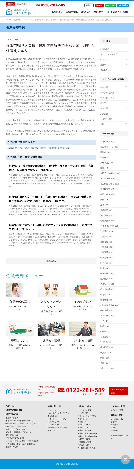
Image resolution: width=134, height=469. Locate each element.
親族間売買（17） (107, 189)
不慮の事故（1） (107, 142)
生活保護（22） (106, 242)
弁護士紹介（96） (107, 194)
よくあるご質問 (113, 12)
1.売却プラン (53, 416)
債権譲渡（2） (106, 210)
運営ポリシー (116, 422)
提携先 (113, 428)
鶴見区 (27, 148)
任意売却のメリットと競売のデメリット (21, 421)
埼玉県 (103, 103)
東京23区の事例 (85, 442)
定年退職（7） (106, 342)
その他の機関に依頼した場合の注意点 (20, 444)
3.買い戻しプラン (54, 422)
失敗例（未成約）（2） (110, 173)
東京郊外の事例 (85, 445)
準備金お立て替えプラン (15, 438)
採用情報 (114, 430)
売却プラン (34, 148)
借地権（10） (106, 295)
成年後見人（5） (107, 163)
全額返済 (43, 148)
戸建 (21, 148)
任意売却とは (57, 12)
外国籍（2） (105, 331)
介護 (67, 148)
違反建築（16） (106, 279)
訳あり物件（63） (107, 289)
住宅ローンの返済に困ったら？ (18, 429)
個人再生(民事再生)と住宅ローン (18, 432)
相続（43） (105, 168)
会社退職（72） (106, 337)
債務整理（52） (106, 258)
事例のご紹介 (85, 406)
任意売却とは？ (12, 418)
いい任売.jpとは (117, 419)
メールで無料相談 (117, 391)
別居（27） (105, 321)
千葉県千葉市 (105, 119)
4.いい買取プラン (54, 425)
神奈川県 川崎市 (107, 98)
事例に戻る (51, 261)
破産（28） (105, 268)
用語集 (125, 12)
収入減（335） (106, 353)
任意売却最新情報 (14, 410)
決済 (91, 110)
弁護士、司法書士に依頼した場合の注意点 (22, 441)
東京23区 (104, 108)
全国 (102, 124)
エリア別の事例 (85, 410)
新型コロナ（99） (107, 368)
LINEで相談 (110, 5)
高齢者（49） (106, 152)
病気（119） (105, 358)
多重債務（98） (106, 247)
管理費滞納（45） (107, 221)
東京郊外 (104, 114)
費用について (98, 12)
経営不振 (61, 148)
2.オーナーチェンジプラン (58, 419)
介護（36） (105, 363)
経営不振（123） (107, 347)
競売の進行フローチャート (16, 426)
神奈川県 (104, 87)
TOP (8, 20)
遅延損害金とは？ (13, 435)
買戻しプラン (105, 70)
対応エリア (85, 12)
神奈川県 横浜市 (51, 20)
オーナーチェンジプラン (110, 54)
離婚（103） (105, 326)
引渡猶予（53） (106, 237)
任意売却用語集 (12, 447)
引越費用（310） (107, 231)
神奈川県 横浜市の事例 (88, 433)
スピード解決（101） (109, 178)
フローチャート (54, 410)
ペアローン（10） (107, 316)
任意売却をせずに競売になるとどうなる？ (22, 424)
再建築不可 (52, 148)
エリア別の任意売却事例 (33, 20)
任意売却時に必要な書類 (57, 427)
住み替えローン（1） (109, 147)
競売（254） (105, 200)
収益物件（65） (106, 300)
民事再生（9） (106, 263)
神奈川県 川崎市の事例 (88, 436)
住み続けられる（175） (110, 184)
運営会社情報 (117, 415)
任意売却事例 (123, 5)
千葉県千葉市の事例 (87, 448)
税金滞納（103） (107, 215)
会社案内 (89, 5)
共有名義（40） (106, 310)
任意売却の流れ (72, 12)
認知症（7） (105, 157)
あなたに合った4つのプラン (58, 413)
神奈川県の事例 (85, 430)
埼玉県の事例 (84, 439)
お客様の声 (105, 49)
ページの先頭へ (125, 459)
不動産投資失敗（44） (109, 305)
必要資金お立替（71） (109, 226)
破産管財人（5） (107, 273)
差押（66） (105, 205)
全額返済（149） (107, 252)
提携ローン (105, 65)
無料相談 (99, 5)
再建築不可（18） (107, 284)
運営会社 (114, 425)
